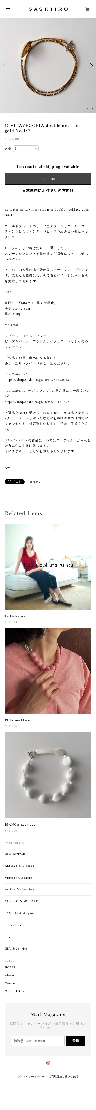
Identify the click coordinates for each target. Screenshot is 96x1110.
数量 (8, 149)
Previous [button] (5, 66)
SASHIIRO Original (20, 913)
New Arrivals (15, 854)
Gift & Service (16, 949)
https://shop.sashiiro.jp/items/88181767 (37, 402)
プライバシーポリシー (31, 1076)
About (10, 975)
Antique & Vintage (20, 866)
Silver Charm (15, 925)
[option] (48, 65)
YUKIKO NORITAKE (21, 901)
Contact (11, 983)
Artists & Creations (20, 889)
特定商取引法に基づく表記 (62, 1076)
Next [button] (91, 66)
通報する (36, 482)
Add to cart (48, 179)
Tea (7, 937)
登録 (75, 1041)
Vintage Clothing (19, 878)
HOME (10, 967)
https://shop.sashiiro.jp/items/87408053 (37, 380)
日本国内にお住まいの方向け (48, 191)
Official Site (15, 991)
